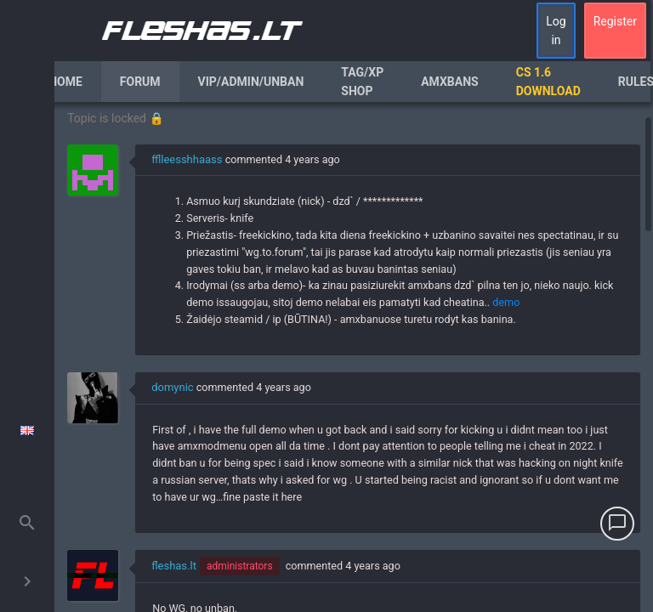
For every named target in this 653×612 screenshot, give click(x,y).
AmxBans (450, 81)
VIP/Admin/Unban (251, 81)
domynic (172, 387)
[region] (353, 357)
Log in (555, 30)
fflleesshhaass (186, 159)
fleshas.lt (173, 565)
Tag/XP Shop (362, 81)
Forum (140, 81)
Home (65, 81)
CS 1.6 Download (548, 81)
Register (615, 21)
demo (506, 302)
